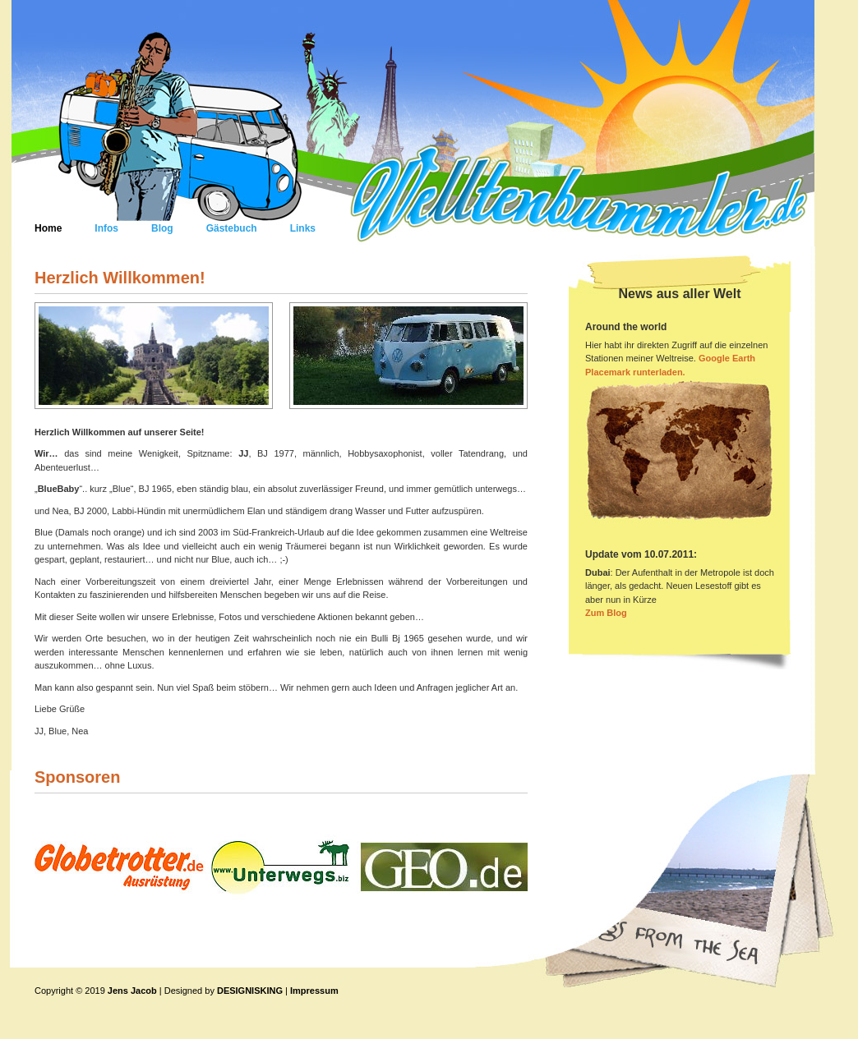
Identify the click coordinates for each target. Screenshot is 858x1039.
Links (303, 228)
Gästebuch (231, 228)
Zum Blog (606, 613)
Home (48, 228)
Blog (162, 228)
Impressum (314, 990)
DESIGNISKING (250, 990)
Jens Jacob (133, 990)
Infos (106, 228)
